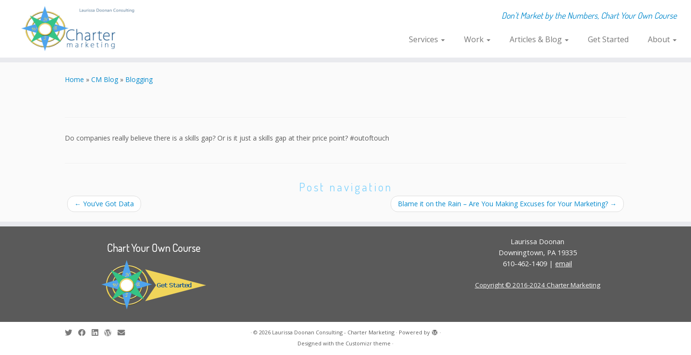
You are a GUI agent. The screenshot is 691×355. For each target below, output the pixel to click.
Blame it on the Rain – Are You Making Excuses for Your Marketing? (507, 203)
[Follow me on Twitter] (71, 333)
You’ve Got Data (104, 203)
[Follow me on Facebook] (85, 333)
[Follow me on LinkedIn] (98, 333)
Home (74, 79)
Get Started (608, 39)
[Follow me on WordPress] (111, 333)
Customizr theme (368, 343)
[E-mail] (124, 333)
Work (477, 39)
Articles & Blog (539, 39)
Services (427, 39)
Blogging (139, 79)
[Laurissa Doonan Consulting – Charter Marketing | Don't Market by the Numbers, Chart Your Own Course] (79, 29)
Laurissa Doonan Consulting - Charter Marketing (333, 332)
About (662, 39)
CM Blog (104, 79)
